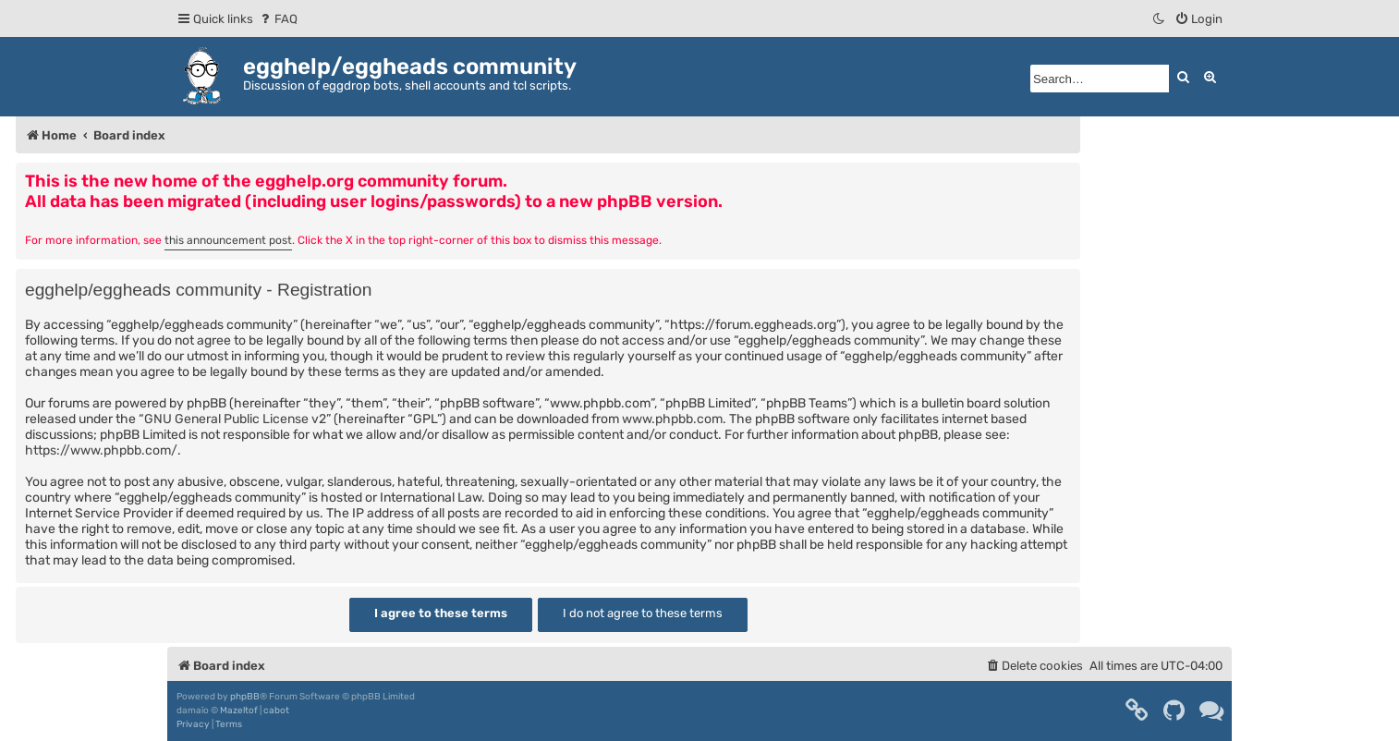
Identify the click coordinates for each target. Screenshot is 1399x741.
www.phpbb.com (672, 419)
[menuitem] (278, 19)
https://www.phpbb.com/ (101, 450)
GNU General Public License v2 (235, 419)
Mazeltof (239, 710)
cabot (276, 710)
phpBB (245, 696)
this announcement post (228, 240)
